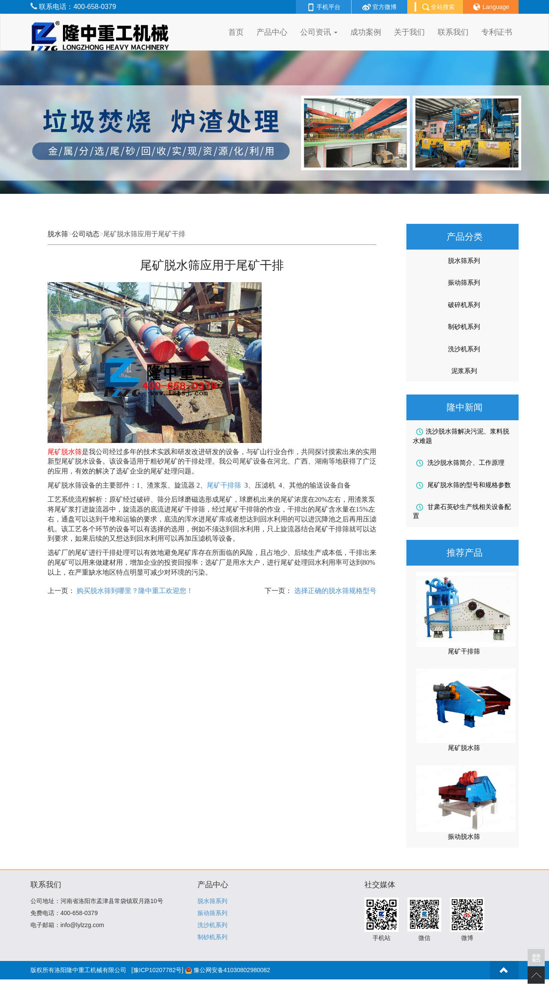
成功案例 (365, 32)
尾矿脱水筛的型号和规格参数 (463, 485)
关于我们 (409, 32)
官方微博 (379, 6)
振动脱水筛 (464, 836)
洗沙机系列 (464, 348)
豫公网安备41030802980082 (232, 970)
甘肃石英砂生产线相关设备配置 (462, 511)
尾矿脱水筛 (464, 747)
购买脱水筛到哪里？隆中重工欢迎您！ (134, 590)
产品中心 (272, 32)
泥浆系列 (464, 370)
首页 (236, 32)
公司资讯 (318, 32)
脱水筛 (58, 234)
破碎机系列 (464, 304)
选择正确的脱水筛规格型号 (334, 590)
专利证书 (496, 32)
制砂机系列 (464, 326)
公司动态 (85, 234)
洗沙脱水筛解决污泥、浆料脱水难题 (461, 436)
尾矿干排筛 (224, 485)
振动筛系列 (464, 282)
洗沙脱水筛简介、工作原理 (460, 463)
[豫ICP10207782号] (157, 970)
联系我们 (453, 32)
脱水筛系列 (464, 260)
